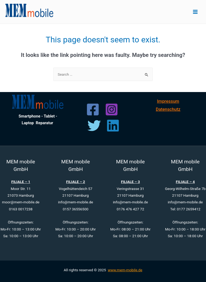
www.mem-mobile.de (125, 270)
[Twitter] (94, 126)
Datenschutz (168, 109)
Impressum (168, 101)
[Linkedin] (113, 126)
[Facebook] (93, 109)
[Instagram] (112, 109)
